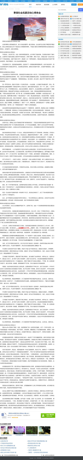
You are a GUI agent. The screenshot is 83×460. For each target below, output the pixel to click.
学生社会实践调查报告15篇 (11, 455)
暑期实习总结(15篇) (65, 34)
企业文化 (58, 1)
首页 (30, 4)
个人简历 (3, 1)
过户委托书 (75, 16)
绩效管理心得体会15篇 (34, 445)
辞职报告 (78, 1)
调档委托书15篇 (76, 34)
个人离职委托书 (32, 447)
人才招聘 (54, 4)
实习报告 (23, 1)
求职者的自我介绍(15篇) (34, 443)
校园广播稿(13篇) (64, 55)
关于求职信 (63, 32)
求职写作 (38, 4)
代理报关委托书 (76, 23)
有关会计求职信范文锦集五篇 (8, 447)
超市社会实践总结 (49, 455)
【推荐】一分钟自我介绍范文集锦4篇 (38, 452)
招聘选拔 (45, 1)
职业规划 (30, 1)
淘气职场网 (39, 458)
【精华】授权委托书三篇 (34, 450)
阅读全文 (31, 15)
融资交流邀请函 (76, 53)
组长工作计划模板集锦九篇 (8, 445)
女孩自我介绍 (4, 441)
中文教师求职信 (76, 27)
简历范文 (10, 1)
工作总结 (72, 1)
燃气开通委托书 (76, 32)
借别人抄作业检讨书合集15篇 (8, 452)
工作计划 (65, 1)
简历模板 (17, 1)
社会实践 (17, 9)
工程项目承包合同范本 (7, 443)
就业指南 (46, 4)
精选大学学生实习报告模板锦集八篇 (37, 441)
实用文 (63, 4)
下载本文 (35, 15)
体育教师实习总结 (5, 450)
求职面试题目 (37, 1)
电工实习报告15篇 (76, 18)
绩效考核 (52, 1)
